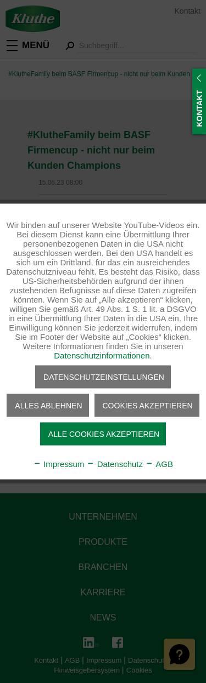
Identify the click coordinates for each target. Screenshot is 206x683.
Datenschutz (114, 464)
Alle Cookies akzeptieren (103, 434)
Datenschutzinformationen (101, 355)
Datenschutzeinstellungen (103, 377)
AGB (159, 464)
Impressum (58, 464)
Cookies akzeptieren (148, 405)
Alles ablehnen (48, 405)
